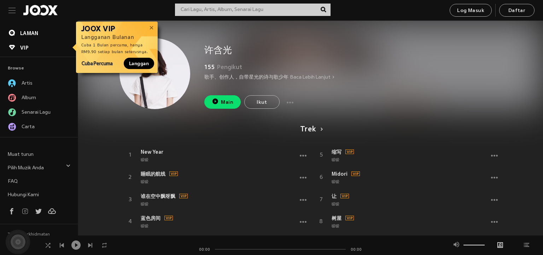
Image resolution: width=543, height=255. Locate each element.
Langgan (139, 63)
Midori (340, 174)
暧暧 (144, 160)
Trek (310, 130)
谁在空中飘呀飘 (158, 196)
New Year (152, 152)
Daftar (516, 10)
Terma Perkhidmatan (29, 234)
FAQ (13, 181)
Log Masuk (470, 10)
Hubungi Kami (23, 195)
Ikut (262, 102)
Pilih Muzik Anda (39, 167)
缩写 (336, 152)
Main (222, 101)
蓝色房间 (150, 218)
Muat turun (21, 154)
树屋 (336, 218)
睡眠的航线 (153, 174)
